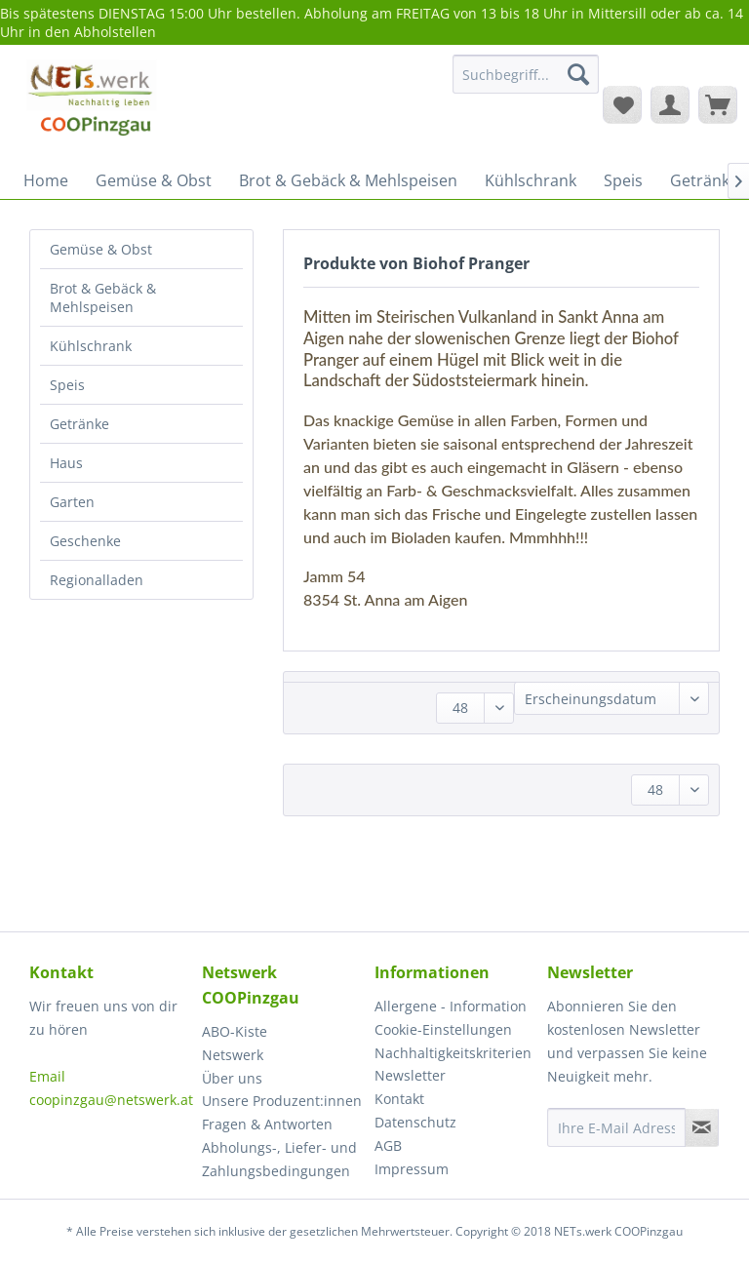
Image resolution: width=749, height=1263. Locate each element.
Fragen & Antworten (267, 1124)
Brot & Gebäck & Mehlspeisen (103, 297)
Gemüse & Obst (101, 249)
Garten (72, 502)
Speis (67, 384)
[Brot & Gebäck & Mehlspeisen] (348, 180)
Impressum (411, 1169)
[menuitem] (526, 83)
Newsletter (410, 1075)
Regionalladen (96, 580)
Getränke (79, 423)
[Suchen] (578, 74)
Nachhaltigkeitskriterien (453, 1053)
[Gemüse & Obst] (153, 180)
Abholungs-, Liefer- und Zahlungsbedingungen (279, 1159)
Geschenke (85, 541)
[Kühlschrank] (530, 180)
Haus (66, 463)
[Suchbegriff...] (526, 74)
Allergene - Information (450, 1006)
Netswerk (232, 1055)
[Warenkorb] (717, 104)
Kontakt (399, 1098)
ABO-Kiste (234, 1031)
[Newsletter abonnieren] (702, 1127)
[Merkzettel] (622, 104)
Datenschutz (415, 1122)
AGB (388, 1145)
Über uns (232, 1078)
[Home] (46, 180)
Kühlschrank (91, 345)
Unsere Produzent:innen (282, 1100)
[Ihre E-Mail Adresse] (616, 1127)
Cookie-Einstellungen (443, 1029)
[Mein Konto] (670, 104)
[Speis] (623, 180)
